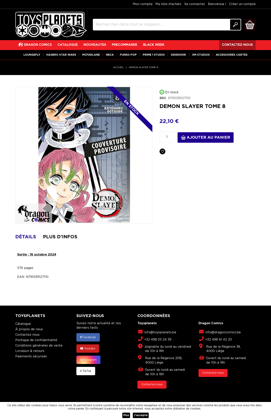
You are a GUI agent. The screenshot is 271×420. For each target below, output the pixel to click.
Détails (25, 237)
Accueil (118, 67)
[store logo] (51, 24)
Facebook (88, 337)
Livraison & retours (29, 351)
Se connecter (194, 4)
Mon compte (143, 4)
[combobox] (167, 24)
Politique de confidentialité (36, 340)
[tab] (28, 237)
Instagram (88, 359)
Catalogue (23, 323)
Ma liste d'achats (168, 4)
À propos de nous (29, 329)
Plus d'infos (60, 237)
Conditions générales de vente (39, 345)
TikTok (85, 371)
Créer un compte (242, 4)
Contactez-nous (27, 334)
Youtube (87, 348)
